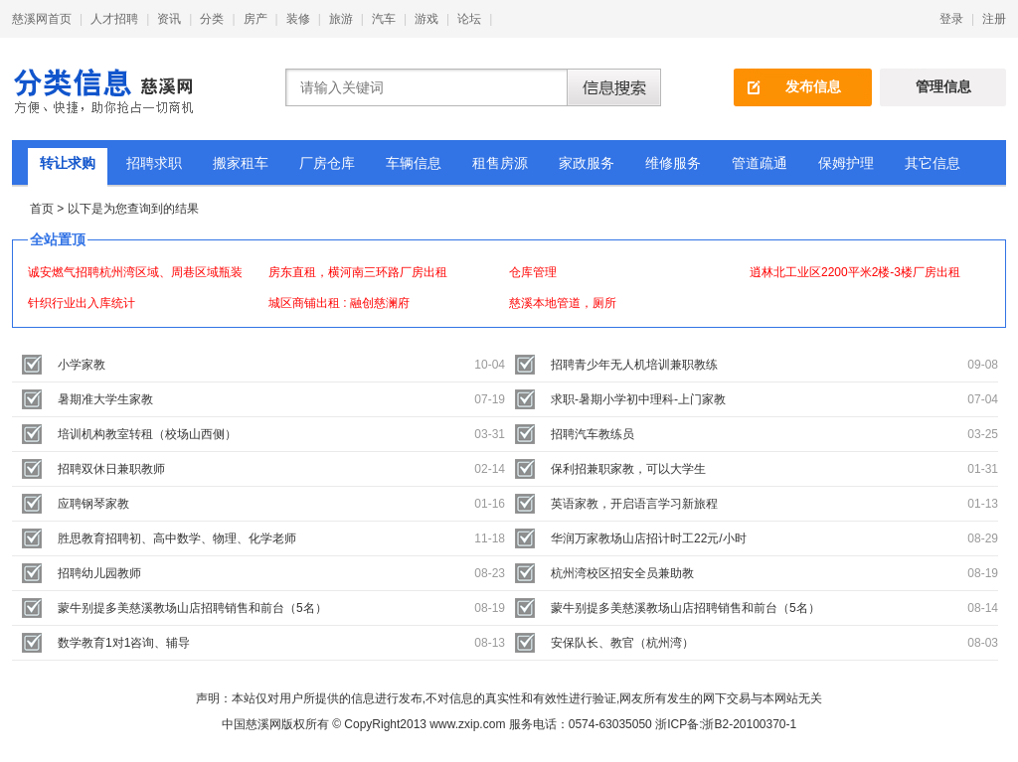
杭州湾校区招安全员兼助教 (622, 573)
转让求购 (67, 163)
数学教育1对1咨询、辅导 (124, 643)
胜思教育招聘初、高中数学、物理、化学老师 (177, 538)
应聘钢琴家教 (93, 504)
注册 (994, 19)
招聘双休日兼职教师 (111, 469)
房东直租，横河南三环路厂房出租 (357, 272)
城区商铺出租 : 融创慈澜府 (339, 303)
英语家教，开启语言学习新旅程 (634, 504)
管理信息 (943, 86)
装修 (298, 19)
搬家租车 (240, 163)
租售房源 (500, 163)
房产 (255, 19)
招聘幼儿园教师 (99, 573)
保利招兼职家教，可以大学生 (628, 469)
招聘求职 (154, 163)
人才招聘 (114, 19)
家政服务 (586, 163)
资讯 (169, 19)
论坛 (469, 19)
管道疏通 (759, 163)
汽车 (384, 19)
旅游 (341, 19)
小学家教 (81, 365)
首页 (42, 209)
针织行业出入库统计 (81, 303)
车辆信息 (413, 163)
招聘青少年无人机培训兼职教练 (634, 365)
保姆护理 (846, 163)
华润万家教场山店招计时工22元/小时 (649, 538)
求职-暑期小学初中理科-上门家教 (638, 399)
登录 (951, 19)
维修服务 (673, 163)
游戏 (426, 19)
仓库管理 (533, 272)
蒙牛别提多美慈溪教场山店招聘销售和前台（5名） (192, 608)
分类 (212, 19)
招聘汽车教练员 (592, 434)
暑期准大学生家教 (105, 399)
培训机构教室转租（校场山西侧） (147, 434)
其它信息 (932, 163)
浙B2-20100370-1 (749, 724)
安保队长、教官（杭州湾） (622, 643)
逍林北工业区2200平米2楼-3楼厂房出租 (855, 272)
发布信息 (813, 86)
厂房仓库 (327, 163)
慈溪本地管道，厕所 (562, 303)
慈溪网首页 (42, 19)
